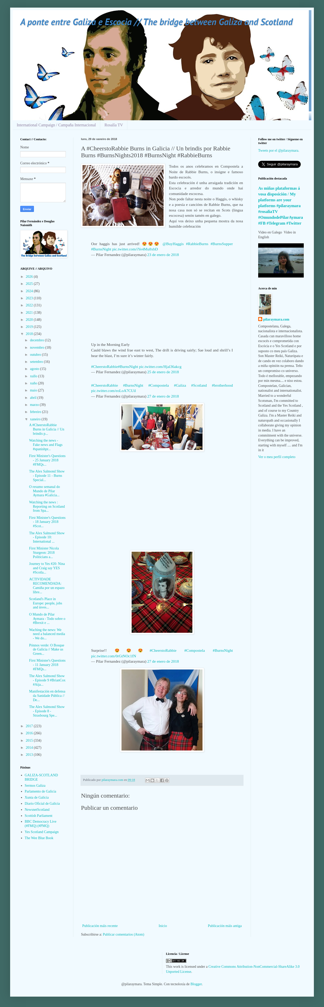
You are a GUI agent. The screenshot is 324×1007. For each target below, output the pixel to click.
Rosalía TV (114, 125)
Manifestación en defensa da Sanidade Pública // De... (47, 695)
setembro (37, 362)
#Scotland (199, 385)
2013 (30, 755)
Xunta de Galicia (37, 797)
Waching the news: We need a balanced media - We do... (47, 634)
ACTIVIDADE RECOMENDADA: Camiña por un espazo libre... (47, 585)
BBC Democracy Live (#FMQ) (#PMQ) (40, 824)
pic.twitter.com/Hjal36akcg (160, 366)
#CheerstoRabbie (104, 366)
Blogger (196, 984)
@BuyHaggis (173, 244)
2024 (30, 291)
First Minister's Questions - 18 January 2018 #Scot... (47, 522)
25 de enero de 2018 (163, 372)
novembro (37, 347)
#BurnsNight (101, 249)
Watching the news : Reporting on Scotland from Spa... (47, 506)
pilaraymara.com (276, 319)
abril (33, 398)
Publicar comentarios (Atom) (123, 934)
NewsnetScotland (37, 810)
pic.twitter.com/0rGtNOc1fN (113, 656)
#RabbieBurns (197, 244)
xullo (34, 376)
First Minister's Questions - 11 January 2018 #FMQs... (47, 665)
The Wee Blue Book (39, 838)
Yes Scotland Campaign (42, 832)
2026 (30, 277)
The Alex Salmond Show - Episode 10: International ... (47, 537)
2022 (30, 305)
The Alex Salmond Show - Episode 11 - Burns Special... (47, 475)
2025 (30, 284)
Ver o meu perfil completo (276, 457)
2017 (30, 726)
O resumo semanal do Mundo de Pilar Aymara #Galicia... (44, 491)
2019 (30, 327)
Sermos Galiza (35, 785)
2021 (30, 312)
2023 (30, 298)
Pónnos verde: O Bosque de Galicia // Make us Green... (46, 649)
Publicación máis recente (100, 926)
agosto (35, 369)
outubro (36, 355)
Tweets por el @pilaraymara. (278, 150)
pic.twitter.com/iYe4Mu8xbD (135, 249)
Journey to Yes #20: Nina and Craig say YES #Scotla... (47, 568)
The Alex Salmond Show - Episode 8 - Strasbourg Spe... (47, 711)
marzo (34, 405)
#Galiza (180, 385)
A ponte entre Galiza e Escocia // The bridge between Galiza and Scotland (156, 22)
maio (34, 390)
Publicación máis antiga (225, 926)
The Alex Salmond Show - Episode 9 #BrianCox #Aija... (47, 680)
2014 (30, 747)
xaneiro (35, 419)
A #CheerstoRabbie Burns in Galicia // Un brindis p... (46, 429)
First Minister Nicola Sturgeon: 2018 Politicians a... (44, 552)
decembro (37, 340)
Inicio (163, 926)
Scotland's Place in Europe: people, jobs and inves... (45, 603)
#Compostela (158, 385)
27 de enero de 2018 (163, 396)
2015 (30, 740)
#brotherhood (222, 385)
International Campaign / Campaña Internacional (56, 125)
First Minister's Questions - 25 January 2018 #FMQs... (47, 460)
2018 (30, 334)
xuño (34, 383)
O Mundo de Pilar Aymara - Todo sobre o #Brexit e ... (47, 619)
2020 (30, 320)
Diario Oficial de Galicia (42, 803)
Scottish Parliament (38, 816)
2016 (30, 733)
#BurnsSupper (222, 244)
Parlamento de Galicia (40, 791)
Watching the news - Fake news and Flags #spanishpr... (46, 445)
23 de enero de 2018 (163, 254)
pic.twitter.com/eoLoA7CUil (113, 390)
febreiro (36, 412)
